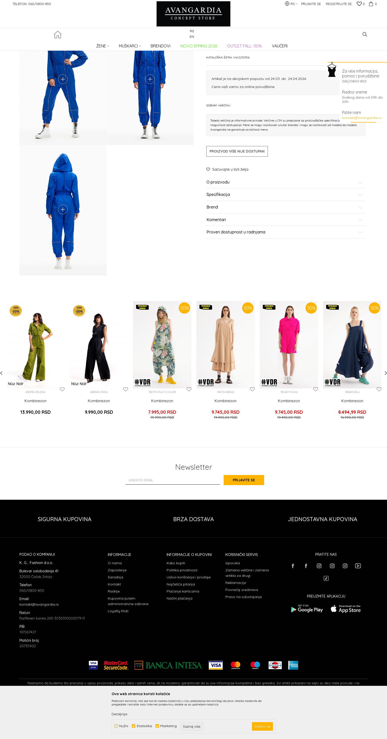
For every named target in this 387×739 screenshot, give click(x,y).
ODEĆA (88, 44)
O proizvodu (285, 220)
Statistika (144, 726)
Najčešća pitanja (181, 624)
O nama (115, 603)
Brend (285, 245)
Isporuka (232, 603)
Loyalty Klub (118, 651)
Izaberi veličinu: (218, 143)
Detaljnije (119, 714)
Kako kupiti (176, 603)
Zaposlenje (117, 610)
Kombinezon (35, 445)
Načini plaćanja (179, 638)
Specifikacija (285, 233)
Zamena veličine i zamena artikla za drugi (247, 613)
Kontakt (114, 624)
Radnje (114, 631)
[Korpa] (372, 3)
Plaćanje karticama (183, 631)
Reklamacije (235, 622)
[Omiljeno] (361, 4)
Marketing (168, 726)
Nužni (123, 726)
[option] (35, 406)
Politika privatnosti (182, 610)
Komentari (285, 258)
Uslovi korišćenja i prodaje (189, 617)
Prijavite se (249, 520)
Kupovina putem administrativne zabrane (128, 641)
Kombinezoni (105, 44)
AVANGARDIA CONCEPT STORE (40, 44)
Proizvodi (72, 44)
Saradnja (115, 617)
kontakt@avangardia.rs (361, 117)
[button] (365, 34)
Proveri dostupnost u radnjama (285, 270)
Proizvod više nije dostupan (237, 189)
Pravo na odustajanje (243, 637)
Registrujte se (339, 4)
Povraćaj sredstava (241, 630)
